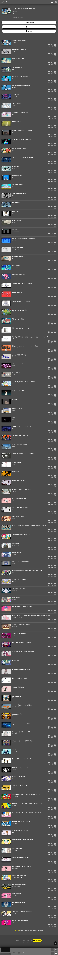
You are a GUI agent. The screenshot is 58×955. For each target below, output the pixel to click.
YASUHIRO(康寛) (15, 868)
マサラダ (13, 276)
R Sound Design (15, 96)
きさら (13, 608)
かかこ (13, 141)
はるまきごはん (15, 240)
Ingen (13, 293)
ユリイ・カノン (15, 859)
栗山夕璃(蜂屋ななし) (16, 886)
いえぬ (13, 150)
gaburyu (13, 464)
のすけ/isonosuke (15, 231)
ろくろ (13, 509)
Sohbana (13, 105)
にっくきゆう (14, 850)
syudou (13, 644)
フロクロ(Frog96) (15, 249)
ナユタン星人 (14, 895)
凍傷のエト (14, 302)
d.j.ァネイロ (14, 410)
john (12, 662)
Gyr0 (13, 338)
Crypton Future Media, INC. (29, 942)
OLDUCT (13, 69)
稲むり (13, 177)
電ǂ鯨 (13, 419)
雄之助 (13, 572)
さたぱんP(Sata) (15, 796)
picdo (13, 832)
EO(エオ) (13, 51)
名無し (13, 841)
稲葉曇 (13, 195)
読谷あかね (14, 599)
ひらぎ (13, 329)
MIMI (13, 500)
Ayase (13, 60)
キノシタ (13, 814)
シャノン (13, 527)
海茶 (13, 186)
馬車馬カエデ (14, 626)
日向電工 (13, 455)
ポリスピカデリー (15, 267)
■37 (12, 123)
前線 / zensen (14, 590)
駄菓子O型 (14, 42)
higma (13, 258)
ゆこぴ (13, 787)
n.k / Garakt (14, 805)
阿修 (13, 320)
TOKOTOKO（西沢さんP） (17, 877)
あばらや (13, 311)
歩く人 (13, 204)
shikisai (13, 518)
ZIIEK (13, 671)
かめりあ (13, 635)
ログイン (17, 930)
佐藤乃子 (13, 213)
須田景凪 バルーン (15, 168)
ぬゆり (13, 904)
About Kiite (18, 940)
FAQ (24, 940)
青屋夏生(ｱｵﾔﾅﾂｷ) (15, 706)
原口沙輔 (13, 374)
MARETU (14, 769)
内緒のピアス (14, 733)
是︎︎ (12, 392)
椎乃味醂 (13, 563)
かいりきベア (14, 751)
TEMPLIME (14, 491)
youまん (13, 365)
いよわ (13, 132)
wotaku (13, 446)
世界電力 (13, 222)
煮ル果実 (13, 437)
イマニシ (13, 159)
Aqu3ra (13, 724)
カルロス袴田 (14, 823)
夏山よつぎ (14, 715)
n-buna (13, 760)
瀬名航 (13, 653)
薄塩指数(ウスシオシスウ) (17, 617)
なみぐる (13, 383)
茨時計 (15, 11)
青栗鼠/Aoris (14, 742)
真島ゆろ (13, 356)
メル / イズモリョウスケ (17, 689)
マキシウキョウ (15, 347)
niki (12, 679)
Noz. (13, 78)
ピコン (13, 401)
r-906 (13, 114)
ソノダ (13, 473)
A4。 (13, 428)
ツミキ (13, 778)
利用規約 (28, 940)
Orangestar (14, 87)
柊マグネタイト (15, 285)
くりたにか (14, 554)
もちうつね (14, 913)
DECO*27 (14, 581)
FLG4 (13, 922)
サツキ (13, 536)
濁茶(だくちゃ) (15, 697)
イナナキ (13, 482)
